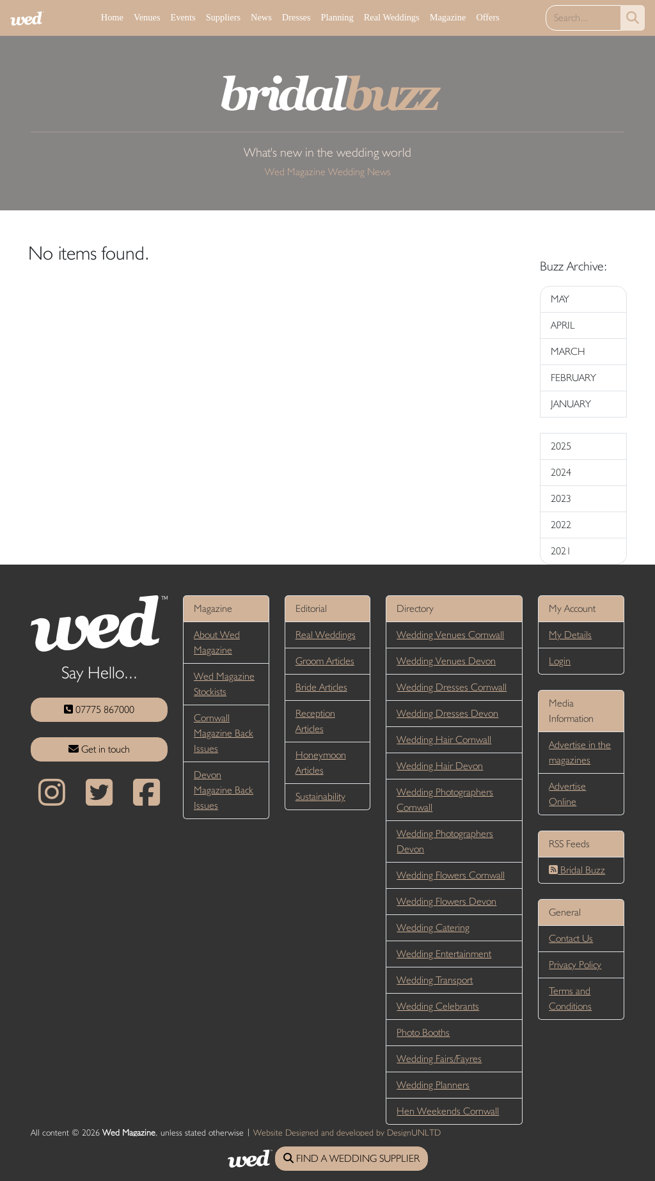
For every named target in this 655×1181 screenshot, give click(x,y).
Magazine (448, 17)
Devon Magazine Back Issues (223, 790)
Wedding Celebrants (438, 1006)
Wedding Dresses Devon (447, 713)
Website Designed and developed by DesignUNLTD (347, 1132)
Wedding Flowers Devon (446, 901)
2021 (561, 551)
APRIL (563, 325)
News (261, 17)
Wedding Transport (435, 980)
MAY (560, 299)
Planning (337, 17)
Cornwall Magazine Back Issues (223, 733)
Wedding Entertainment (444, 954)
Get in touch (99, 749)
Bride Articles (321, 687)
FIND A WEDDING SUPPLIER (351, 1158)
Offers (488, 17)
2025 (561, 446)
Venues (147, 17)
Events (182, 17)
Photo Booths (423, 1032)
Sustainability (320, 796)
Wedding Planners (433, 1085)
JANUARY (571, 404)
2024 (561, 472)
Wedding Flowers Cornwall (451, 875)
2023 (561, 498)
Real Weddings (392, 17)
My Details (570, 635)
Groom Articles (325, 661)
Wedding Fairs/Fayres (439, 1058)
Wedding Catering (433, 927)
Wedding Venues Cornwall (450, 635)
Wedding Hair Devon (440, 766)
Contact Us (571, 938)
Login (560, 661)
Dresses (296, 17)
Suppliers (223, 17)
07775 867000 (99, 709)
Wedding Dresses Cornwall (452, 687)
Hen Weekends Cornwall (448, 1111)
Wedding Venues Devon (446, 661)
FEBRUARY (573, 378)
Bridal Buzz (577, 870)
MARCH (568, 351)
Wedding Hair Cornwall (444, 739)
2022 (561, 525)
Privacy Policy (575, 964)
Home (112, 17)
